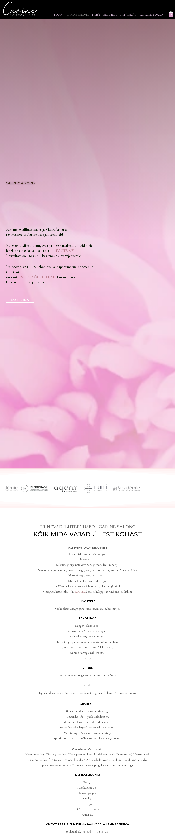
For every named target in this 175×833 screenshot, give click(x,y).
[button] (63, 12)
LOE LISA (81, 591)
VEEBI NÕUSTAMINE (39, 277)
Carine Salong (86, 12)
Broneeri (127, 12)
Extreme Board (149, 18)
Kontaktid (150, 12)
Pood (62, 12)
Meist (109, 12)
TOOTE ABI (64, 250)
